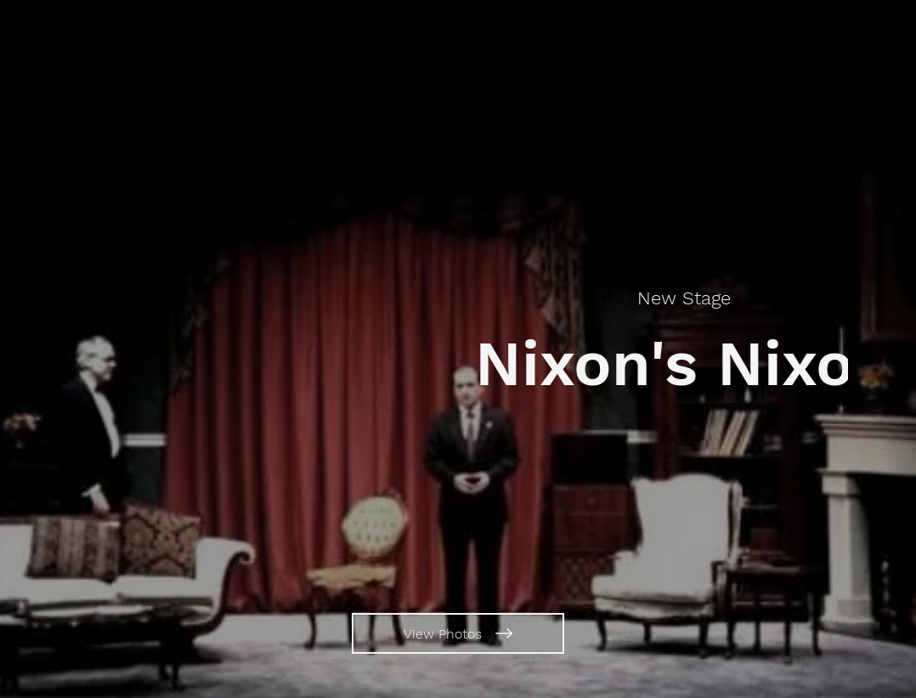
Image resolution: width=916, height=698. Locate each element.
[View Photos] (458, 633)
